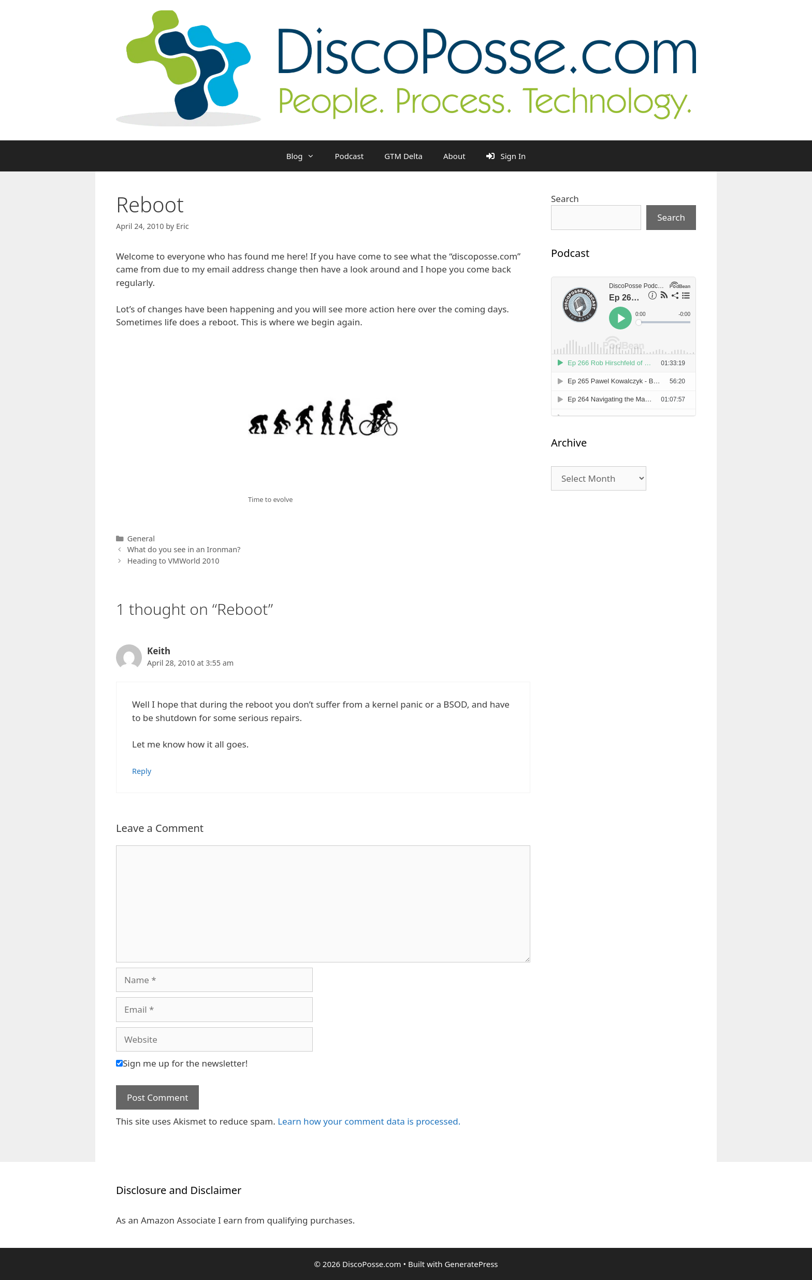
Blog (305, 155)
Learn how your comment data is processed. (369, 1121)
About (454, 156)
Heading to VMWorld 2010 (173, 561)
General (141, 538)
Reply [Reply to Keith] (141, 771)
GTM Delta (403, 156)
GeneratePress (471, 1264)
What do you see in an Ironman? (184, 549)
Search (565, 199)
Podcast (349, 156)
